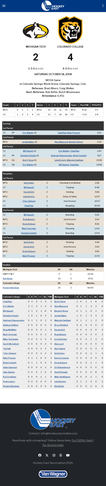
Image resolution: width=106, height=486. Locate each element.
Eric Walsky (28, 133)
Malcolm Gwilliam (75, 160)
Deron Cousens (61, 358)
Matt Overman (29, 228)
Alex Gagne (59, 348)
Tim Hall (7, 348)
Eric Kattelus (60, 339)
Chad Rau (62, 133)
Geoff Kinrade (61, 372)
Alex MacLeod (61, 142)
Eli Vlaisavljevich (62, 367)
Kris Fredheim (9, 377)
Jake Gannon (9, 372)
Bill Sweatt (28, 151)
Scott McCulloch (11, 344)
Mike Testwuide (10, 339)
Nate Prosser (73, 133)
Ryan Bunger (29, 219)
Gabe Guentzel (10, 367)
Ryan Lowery (9, 381)
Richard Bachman (11, 288)
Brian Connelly (80, 155)
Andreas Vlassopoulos (61, 155)
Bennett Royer (76, 142)
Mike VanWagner (62, 377)
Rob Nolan (7, 278)
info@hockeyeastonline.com (59, 433)
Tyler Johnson (28, 201)
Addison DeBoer (10, 325)
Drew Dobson (28, 224)
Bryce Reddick (61, 325)
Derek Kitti (29, 192)
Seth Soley (29, 183)
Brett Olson (28, 160)
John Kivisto (60, 160)
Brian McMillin (9, 330)
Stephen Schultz (28, 155)
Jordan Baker (28, 142)
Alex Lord (58, 344)
